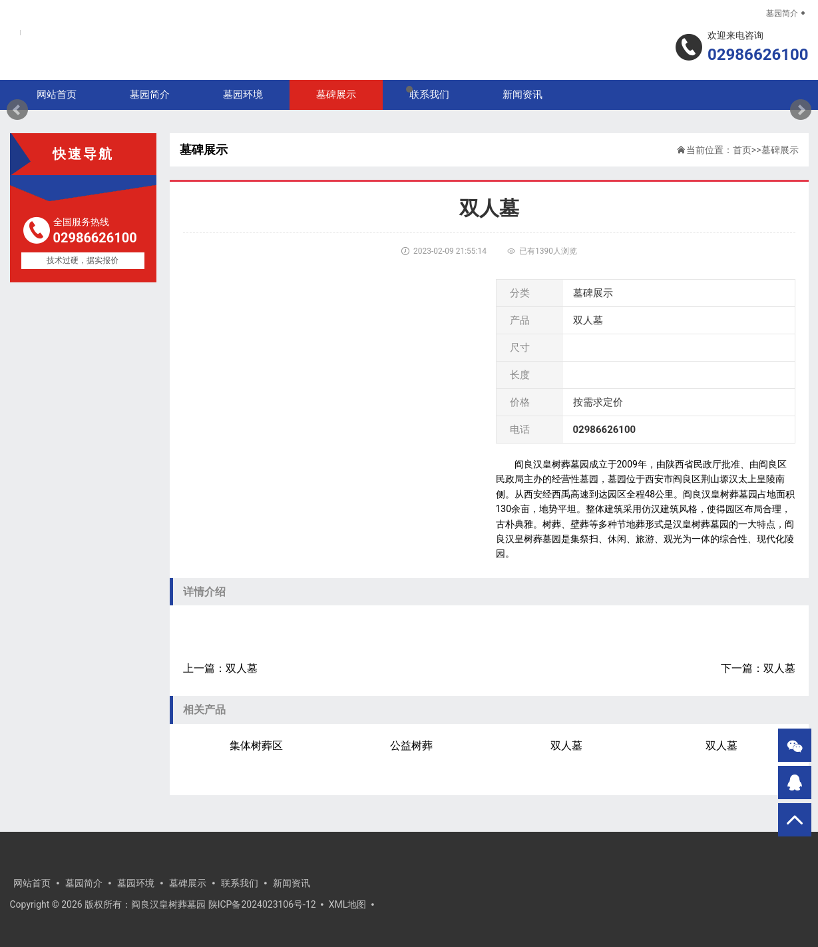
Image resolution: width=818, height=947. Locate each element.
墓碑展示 (780, 150)
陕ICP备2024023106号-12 (262, 904)
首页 (742, 150)
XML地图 (348, 904)
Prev (17, 110)
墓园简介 (782, 13)
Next (800, 110)
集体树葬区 (256, 745)
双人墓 (242, 668)
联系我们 (239, 883)
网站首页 (32, 883)
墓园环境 (135, 883)
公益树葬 (411, 745)
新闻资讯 (291, 883)
